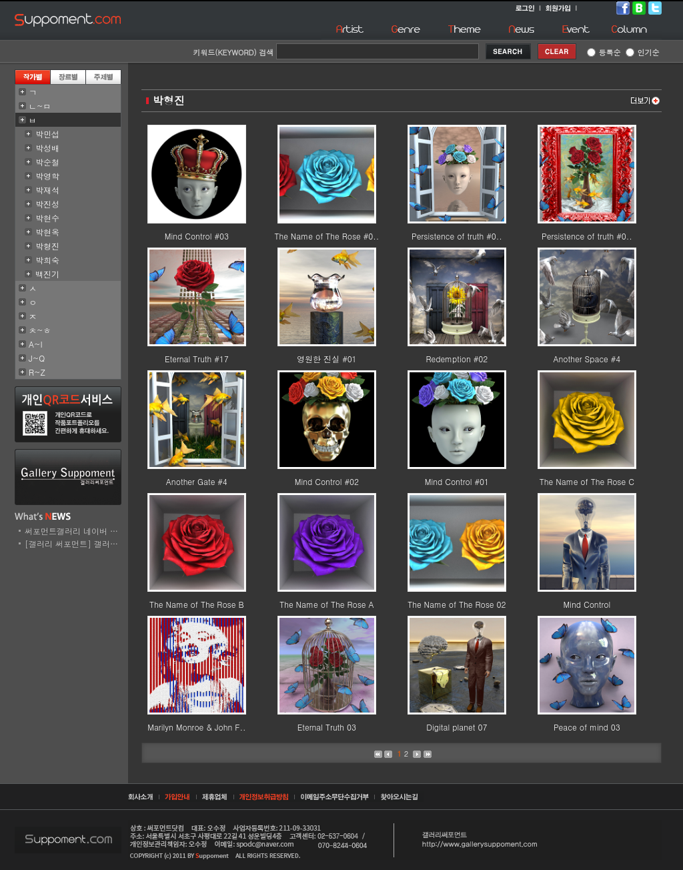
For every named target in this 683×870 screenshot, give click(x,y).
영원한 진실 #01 (327, 358)
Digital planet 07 (456, 727)
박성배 (47, 147)
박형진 (47, 246)
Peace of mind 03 (587, 727)
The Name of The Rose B (196, 604)
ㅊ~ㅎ (40, 330)
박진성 (47, 203)
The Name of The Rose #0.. (326, 236)
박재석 (47, 189)
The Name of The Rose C (587, 481)
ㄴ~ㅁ (40, 105)
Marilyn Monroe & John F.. (196, 727)
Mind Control (587, 604)
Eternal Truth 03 (326, 727)
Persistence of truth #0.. (457, 236)
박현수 (47, 218)
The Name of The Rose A (326, 604)
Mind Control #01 (457, 481)
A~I (36, 344)
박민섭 (47, 133)
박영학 (47, 175)
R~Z (37, 372)
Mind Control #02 (327, 481)
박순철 (47, 161)
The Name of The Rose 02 (457, 604)
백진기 (47, 274)
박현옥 (47, 232)
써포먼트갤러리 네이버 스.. (74, 530)
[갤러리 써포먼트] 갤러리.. (74, 543)
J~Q (37, 358)
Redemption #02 (457, 358)
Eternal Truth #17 (197, 358)
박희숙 (47, 260)
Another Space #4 (586, 358)
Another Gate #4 (196, 481)
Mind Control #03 (197, 236)
